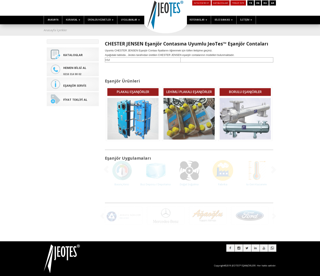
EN (257, 2)
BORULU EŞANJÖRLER (245, 89)
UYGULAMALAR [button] (130, 19)
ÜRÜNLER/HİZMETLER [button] (100, 19)
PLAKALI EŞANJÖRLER (133, 89)
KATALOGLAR (220, 2)
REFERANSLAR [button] (198, 19)
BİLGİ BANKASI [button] (224, 19)
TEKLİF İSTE (238, 2)
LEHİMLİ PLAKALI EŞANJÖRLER (189, 89)
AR (272, 2)
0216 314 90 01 (201, 2)
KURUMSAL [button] (73, 19)
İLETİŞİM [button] (246, 19)
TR (250, 2)
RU (265, 2)
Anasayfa (50, 30)
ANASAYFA (53, 19)
